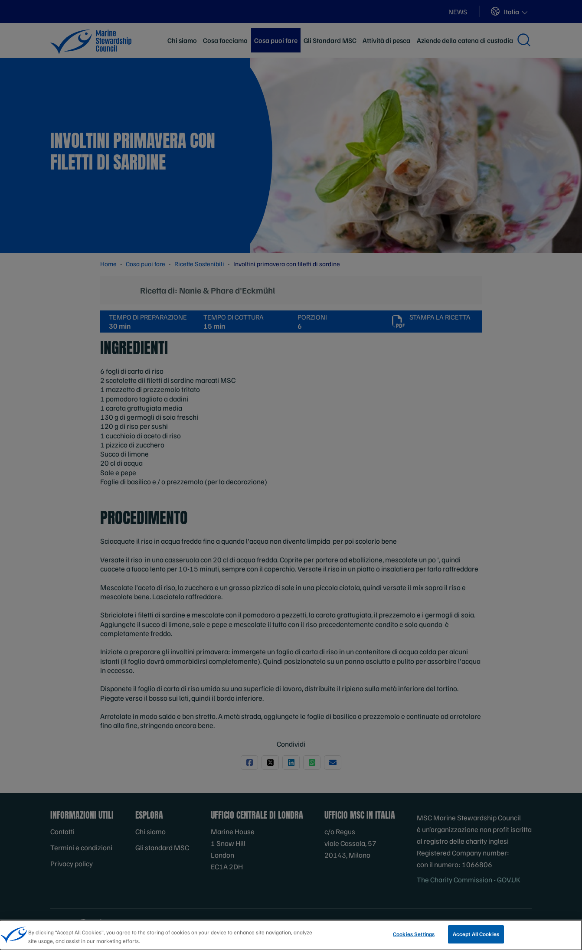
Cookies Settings (414, 937)
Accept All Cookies (476, 937)
